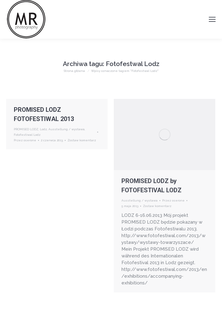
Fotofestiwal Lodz (27, 134)
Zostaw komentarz (81, 140)
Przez (25, 140)
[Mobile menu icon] (212, 19)
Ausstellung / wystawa (66, 129)
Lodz (43, 129)
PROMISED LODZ (26, 129)
